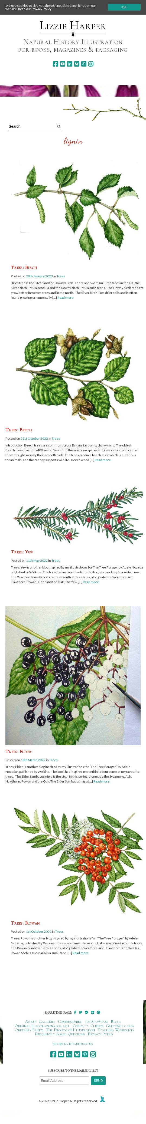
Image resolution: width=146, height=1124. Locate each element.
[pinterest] (83, 64)
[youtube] (62, 64)
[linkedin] (69, 64)
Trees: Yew (22, 552)
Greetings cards (120, 1025)
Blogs (116, 1021)
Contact (80, 1025)
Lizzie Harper (73, 25)
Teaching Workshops (116, 1029)
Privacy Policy (100, 1033)
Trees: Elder (18, 751)
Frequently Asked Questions (60, 1033)
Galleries (47, 1021)
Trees (61, 276)
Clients (96, 1025)
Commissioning (70, 1021)
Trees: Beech (18, 430)
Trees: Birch (24, 267)
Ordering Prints (29, 1029)
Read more (65, 297)
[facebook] (55, 64)
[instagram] (90, 64)
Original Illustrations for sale (42, 1025)
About (30, 1021)
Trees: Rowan (25, 923)
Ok (124, 7)
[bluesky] (76, 64)
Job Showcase (96, 1021)
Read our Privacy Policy (34, 9)
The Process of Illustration (70, 1029)
